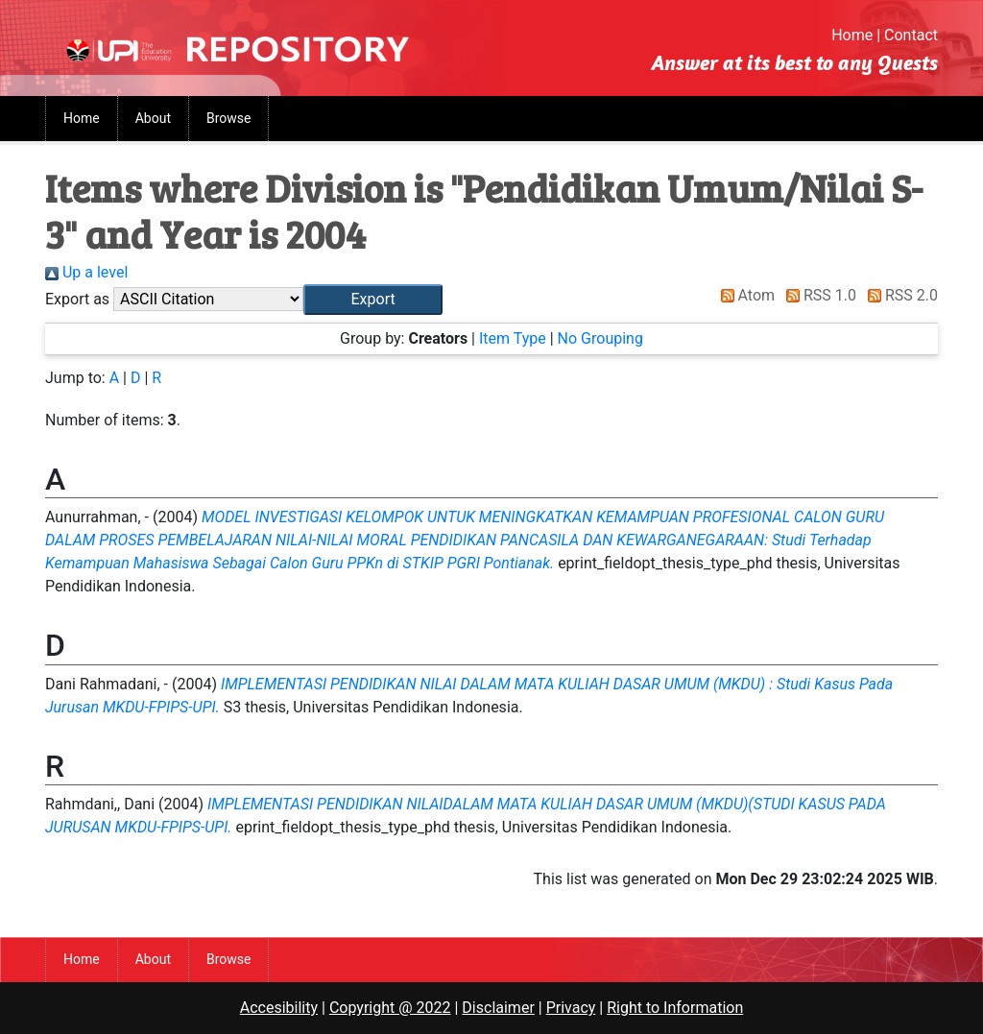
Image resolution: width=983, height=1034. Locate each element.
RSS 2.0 (899, 295)
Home (852, 35)
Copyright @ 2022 (390, 1007)
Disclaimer (498, 1007)
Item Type (512, 338)
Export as (77, 299)
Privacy (571, 1007)
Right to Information (675, 1007)
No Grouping (600, 338)
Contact (911, 35)
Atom (744, 295)
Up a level (86, 272)
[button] (373, 299)
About (153, 118)
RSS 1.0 (817, 295)
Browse (228, 118)
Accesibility (279, 1007)
